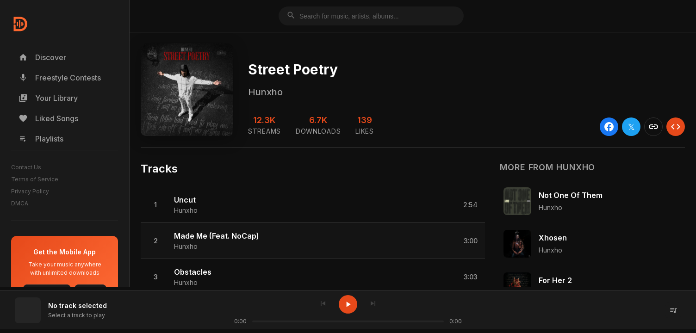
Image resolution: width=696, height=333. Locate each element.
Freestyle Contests (60, 77)
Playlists (41, 138)
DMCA (19, 203)
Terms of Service (34, 179)
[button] (313, 205)
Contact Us (26, 167)
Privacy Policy (30, 191)
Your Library (48, 98)
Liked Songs (48, 118)
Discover (42, 57)
